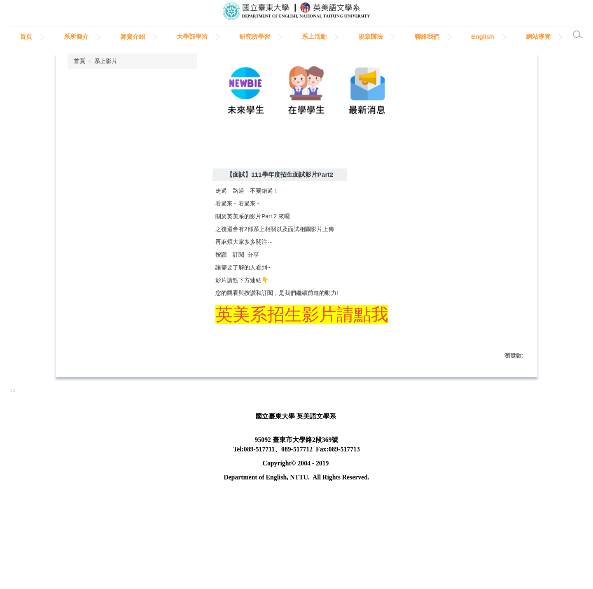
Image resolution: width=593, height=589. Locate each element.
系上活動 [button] (345, 36)
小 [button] (482, 214)
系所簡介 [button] (107, 36)
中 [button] (498, 214)
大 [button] (514, 214)
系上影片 (105, 82)
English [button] (513, 36)
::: (16, 36)
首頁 (57, 36)
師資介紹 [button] (163, 36)
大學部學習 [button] (223, 36)
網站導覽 (25, 57)
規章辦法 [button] (401, 36)
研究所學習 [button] (285, 36)
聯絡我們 (458, 36)
